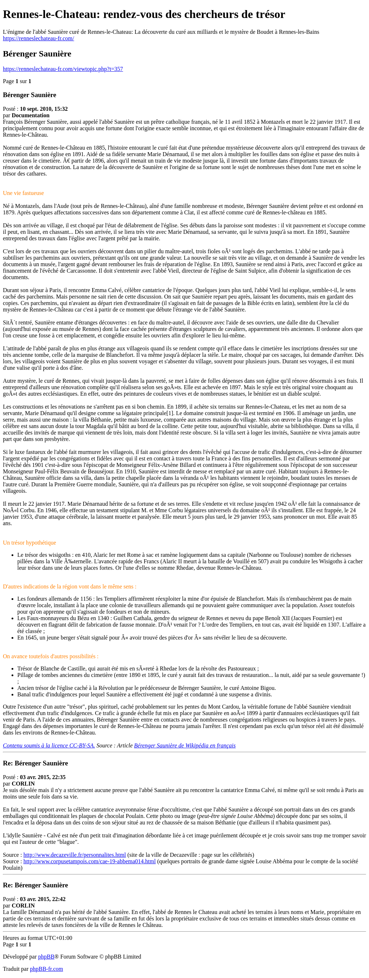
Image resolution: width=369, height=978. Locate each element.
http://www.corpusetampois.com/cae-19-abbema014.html (89, 861)
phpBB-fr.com (46, 969)
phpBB (46, 957)
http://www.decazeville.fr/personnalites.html (74, 855)
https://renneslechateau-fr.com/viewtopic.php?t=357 (63, 69)
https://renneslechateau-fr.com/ (38, 38)
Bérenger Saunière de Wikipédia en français (185, 745)
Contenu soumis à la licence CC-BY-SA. (49, 745)
